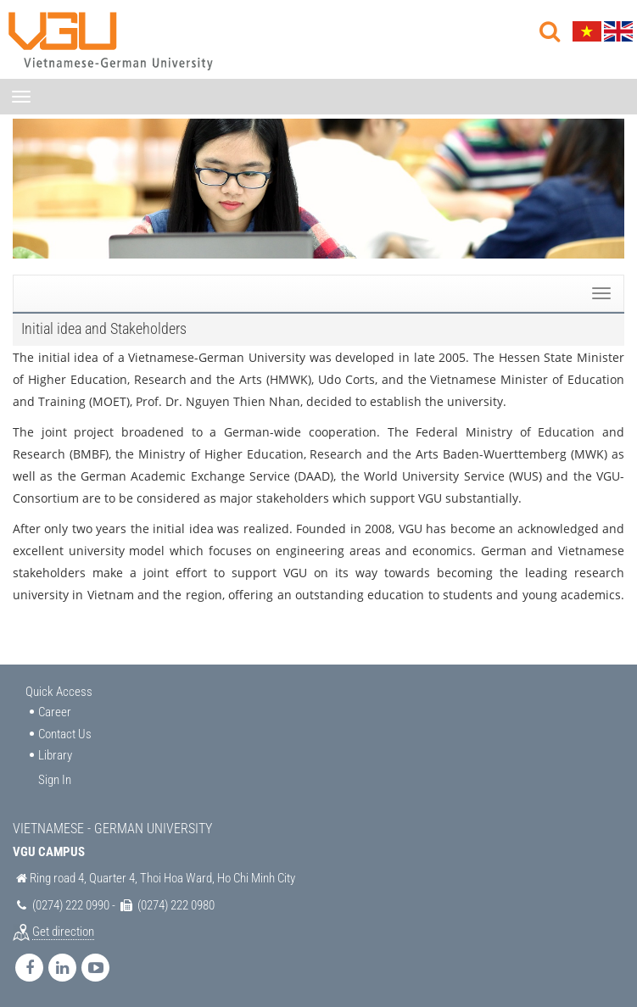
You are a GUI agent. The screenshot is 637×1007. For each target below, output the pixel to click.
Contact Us (65, 734)
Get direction (63, 931)
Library (55, 755)
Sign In (54, 779)
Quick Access (58, 691)
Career (54, 712)
